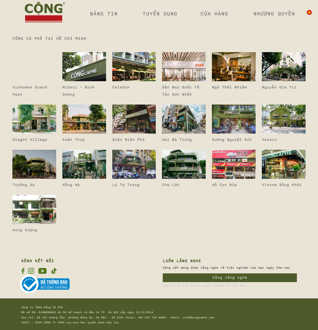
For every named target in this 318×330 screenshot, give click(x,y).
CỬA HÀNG (214, 14)
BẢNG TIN (104, 14)
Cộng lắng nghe (229, 278)
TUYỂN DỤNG (159, 14)
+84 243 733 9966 (151, 317)
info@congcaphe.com (198, 317)
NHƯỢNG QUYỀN (274, 14)
